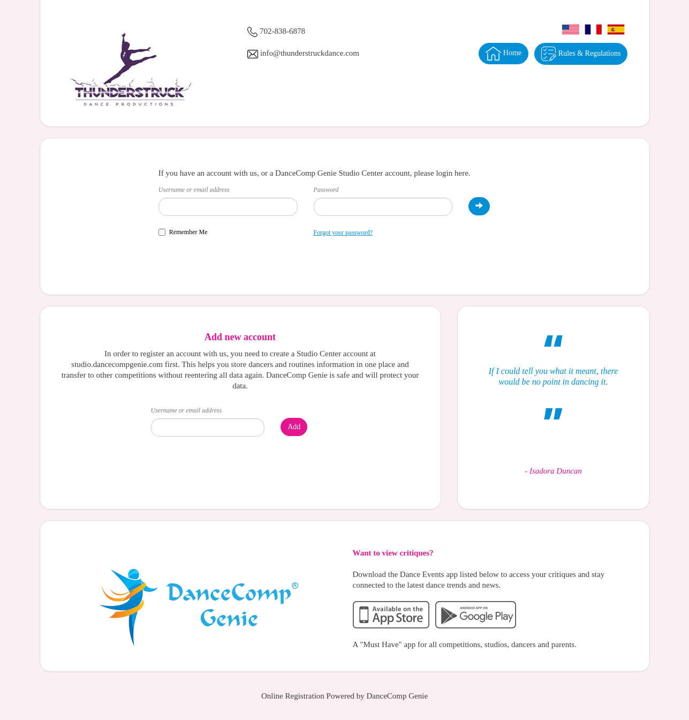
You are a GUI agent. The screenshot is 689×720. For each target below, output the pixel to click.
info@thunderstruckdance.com (309, 53)
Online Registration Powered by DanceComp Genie (344, 696)
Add (293, 427)
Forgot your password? (343, 232)
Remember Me (183, 232)
